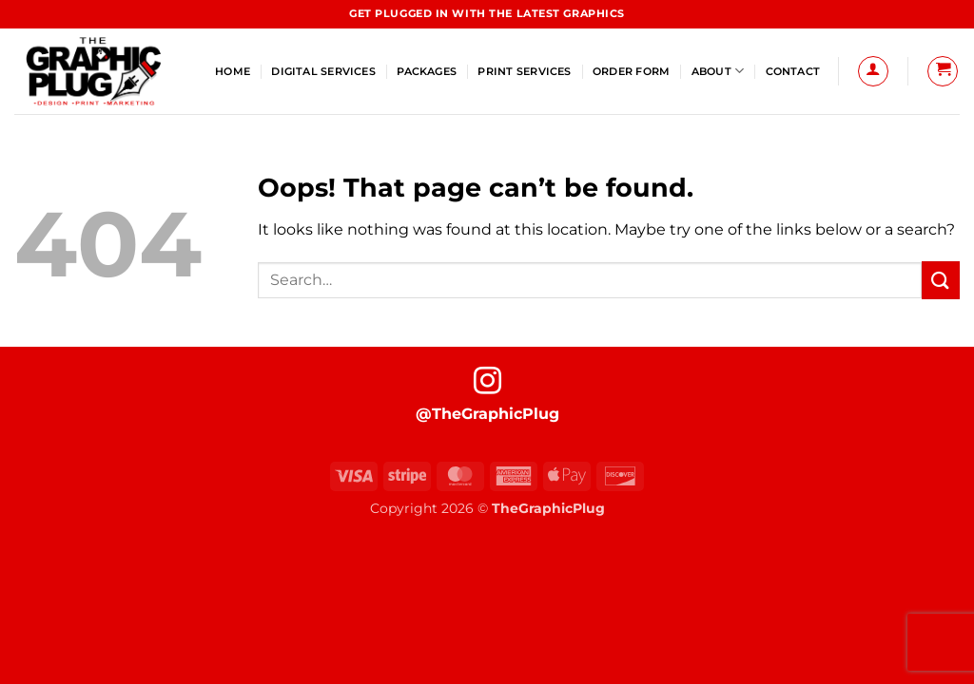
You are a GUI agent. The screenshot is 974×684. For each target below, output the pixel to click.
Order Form (631, 71)
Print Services (524, 71)
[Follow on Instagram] (487, 383)
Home (232, 71)
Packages (427, 71)
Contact (793, 71)
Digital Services (323, 71)
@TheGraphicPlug (487, 414)
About (718, 71)
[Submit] (941, 279)
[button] (873, 71)
